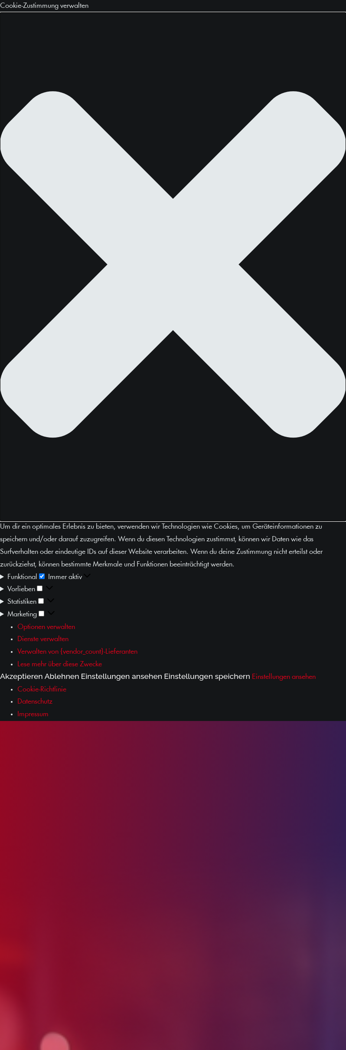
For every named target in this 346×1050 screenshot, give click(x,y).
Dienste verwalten (43, 639)
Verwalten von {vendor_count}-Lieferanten (77, 651)
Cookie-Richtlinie (41, 689)
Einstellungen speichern (207, 676)
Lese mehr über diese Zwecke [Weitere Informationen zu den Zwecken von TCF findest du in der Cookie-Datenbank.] (59, 664)
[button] (173, 267)
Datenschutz (34, 701)
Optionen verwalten (46, 627)
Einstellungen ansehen (122, 676)
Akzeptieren (21, 676)
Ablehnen (62, 676)
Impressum (33, 714)
